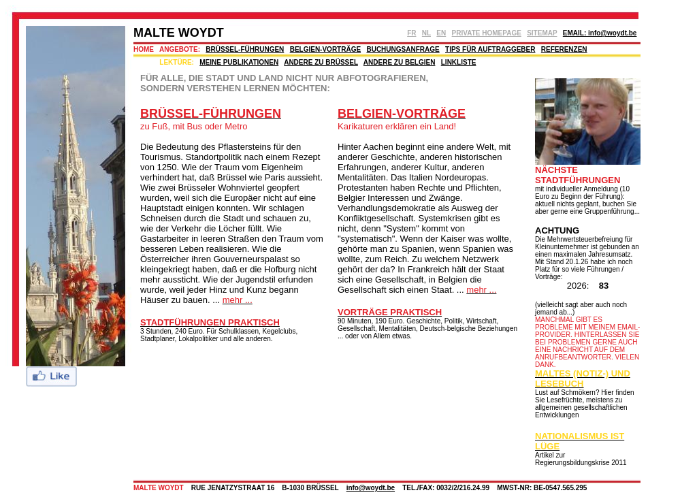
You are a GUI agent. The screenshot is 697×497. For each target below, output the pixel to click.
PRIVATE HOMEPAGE (486, 33)
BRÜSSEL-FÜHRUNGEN (245, 49)
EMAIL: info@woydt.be (600, 33)
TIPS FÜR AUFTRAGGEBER (490, 49)
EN (441, 33)
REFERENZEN (564, 49)
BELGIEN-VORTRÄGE (325, 49)
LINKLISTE (458, 62)
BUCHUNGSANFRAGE (402, 49)
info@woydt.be (370, 488)
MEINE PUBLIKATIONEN (238, 62)
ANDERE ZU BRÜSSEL (321, 62)
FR (411, 33)
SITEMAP (542, 33)
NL (426, 33)
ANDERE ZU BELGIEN (399, 62)
